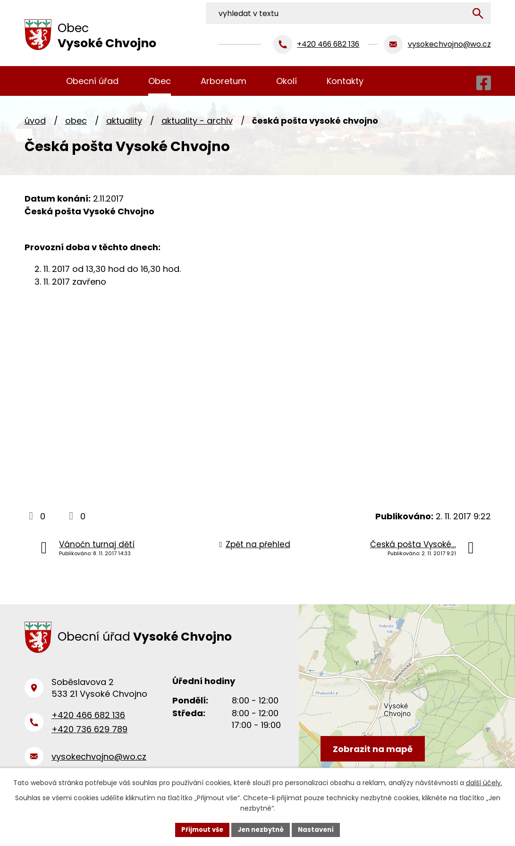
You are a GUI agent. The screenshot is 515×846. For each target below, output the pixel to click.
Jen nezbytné (261, 829)
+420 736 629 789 (89, 735)
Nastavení (320, 829)
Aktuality (124, 121)
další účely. (484, 782)
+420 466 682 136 (88, 721)
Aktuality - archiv (197, 121)
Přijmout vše (199, 829)
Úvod (35, 121)
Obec (76, 121)
